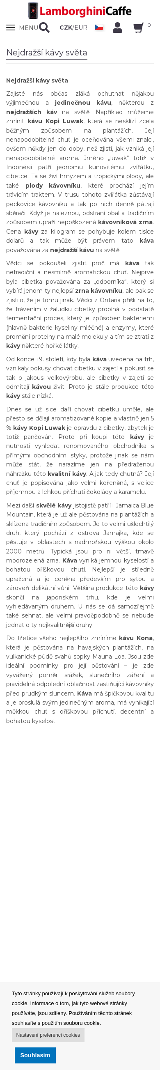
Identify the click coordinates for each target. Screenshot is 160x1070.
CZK (65, 27)
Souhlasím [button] (35, 1055)
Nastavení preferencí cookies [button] (48, 1035)
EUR (80, 27)
